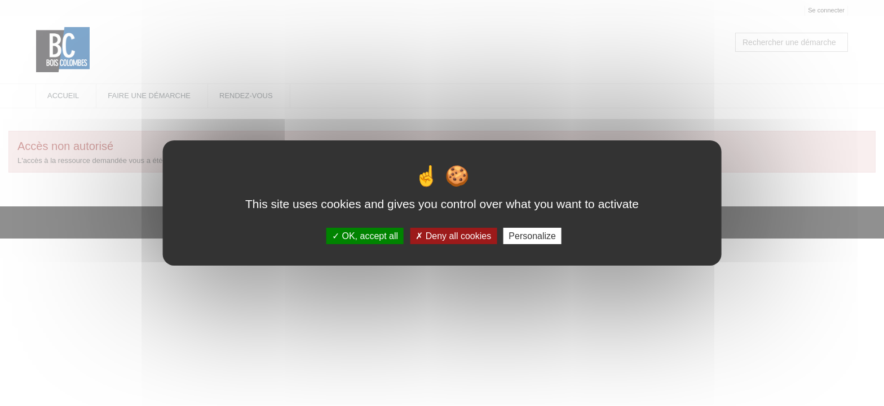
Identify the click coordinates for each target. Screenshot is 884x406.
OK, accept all (365, 236)
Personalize (532, 236)
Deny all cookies (453, 236)
